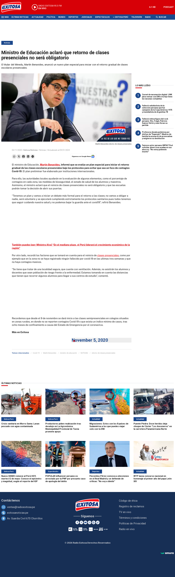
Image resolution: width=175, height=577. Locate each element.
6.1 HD (152, 7)
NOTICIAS (84, 353)
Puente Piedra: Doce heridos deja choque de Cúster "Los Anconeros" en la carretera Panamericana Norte (153, 426)
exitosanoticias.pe (17, 512)
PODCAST (169, 7)
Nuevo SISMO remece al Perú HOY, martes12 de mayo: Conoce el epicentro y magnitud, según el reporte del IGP (21, 479)
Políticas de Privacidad (132, 523)
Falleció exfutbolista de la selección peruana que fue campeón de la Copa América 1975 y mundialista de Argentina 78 (157, 109)
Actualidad (37, 17)
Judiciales (86, 17)
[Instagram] (89, 522)
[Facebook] (77, 522)
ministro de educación (68, 353)
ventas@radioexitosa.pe (21, 507)
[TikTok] (98, 522)
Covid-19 (36, 353)
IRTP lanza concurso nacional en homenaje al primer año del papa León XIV (153, 479)
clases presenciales (108, 255)
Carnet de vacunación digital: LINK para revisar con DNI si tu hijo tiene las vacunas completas (157, 96)
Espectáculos (102, 17)
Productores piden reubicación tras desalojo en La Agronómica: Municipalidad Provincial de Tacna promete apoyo (63, 427)
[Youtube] (85, 522)
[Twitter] (81, 522)
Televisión (136, 17)
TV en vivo (125, 512)
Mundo (61, 17)
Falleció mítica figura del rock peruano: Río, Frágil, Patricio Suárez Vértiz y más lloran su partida (155, 122)
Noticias (7, 43)
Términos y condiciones (133, 517)
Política (51, 17)
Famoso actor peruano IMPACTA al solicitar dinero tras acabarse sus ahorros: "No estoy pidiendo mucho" (157, 148)
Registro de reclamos (131, 506)
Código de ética (128, 500)
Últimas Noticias (20, 17)
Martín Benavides (50, 164)
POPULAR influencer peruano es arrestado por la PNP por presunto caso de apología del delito (65, 479)
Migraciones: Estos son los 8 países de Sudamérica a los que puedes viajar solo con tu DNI (108, 426)
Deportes (73, 17)
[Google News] (93, 522)
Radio (148, 17)
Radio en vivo (127, 529)
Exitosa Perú (121, 17)
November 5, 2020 (90, 340)
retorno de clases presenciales (103, 353)
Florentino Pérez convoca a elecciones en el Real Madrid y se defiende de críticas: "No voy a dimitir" (109, 479)
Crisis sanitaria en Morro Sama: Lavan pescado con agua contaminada (20, 425)
